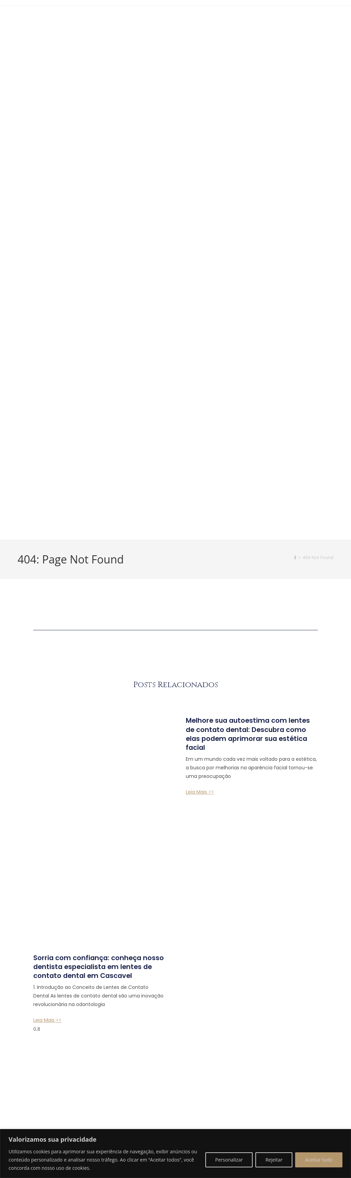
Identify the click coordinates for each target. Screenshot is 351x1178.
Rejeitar (273, 1159)
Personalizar (229, 1159)
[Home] (295, 564)
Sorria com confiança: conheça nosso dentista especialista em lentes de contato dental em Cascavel (95, 855)
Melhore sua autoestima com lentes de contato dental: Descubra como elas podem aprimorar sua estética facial (244, 741)
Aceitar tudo (318, 1159)
